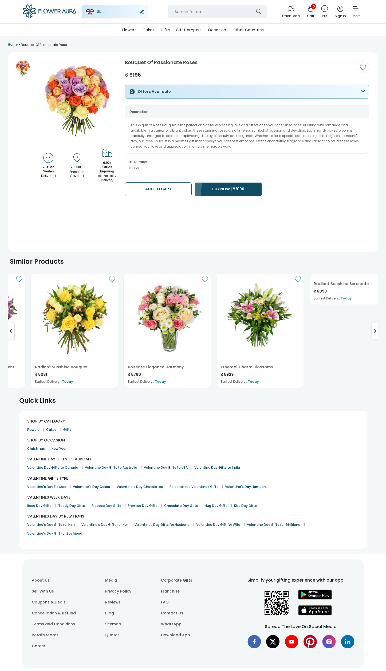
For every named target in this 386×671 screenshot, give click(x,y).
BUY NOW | (228, 189)
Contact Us (172, 613)
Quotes (112, 635)
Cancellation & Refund (54, 613)
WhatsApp (171, 624)
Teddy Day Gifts (71, 505)
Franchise (170, 591)
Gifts (165, 30)
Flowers (129, 30)
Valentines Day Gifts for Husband (162, 524)
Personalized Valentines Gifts (194, 486)
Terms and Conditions (53, 624)
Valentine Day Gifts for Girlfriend (273, 524)
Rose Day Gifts (39, 505)
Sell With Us (43, 591)
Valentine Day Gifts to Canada (52, 467)
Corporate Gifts (176, 580)
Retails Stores (45, 635)
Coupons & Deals (49, 602)
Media (111, 580)
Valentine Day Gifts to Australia (111, 467)
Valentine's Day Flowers (46, 486)
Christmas (36, 448)
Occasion (217, 30)
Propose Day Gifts (106, 505)
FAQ (165, 602)
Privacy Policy (118, 591)
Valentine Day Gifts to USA (166, 467)
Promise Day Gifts (142, 505)
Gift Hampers (189, 30)
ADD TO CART (158, 189)
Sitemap (113, 624)
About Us (41, 580)
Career (38, 646)
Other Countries (248, 30)
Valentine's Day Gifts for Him (51, 524)
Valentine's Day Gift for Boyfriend (54, 533)
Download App (175, 635)
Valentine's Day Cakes (91, 486)
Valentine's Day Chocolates (140, 486)
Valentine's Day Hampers (246, 486)
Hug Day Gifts (216, 505)
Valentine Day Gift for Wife (218, 524)
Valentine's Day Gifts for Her (104, 524)
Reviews (113, 602)
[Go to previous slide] (11, 331)
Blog (109, 613)
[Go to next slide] (375, 331)
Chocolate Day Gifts (181, 505)
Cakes (148, 30)
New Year (59, 448)
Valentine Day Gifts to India (217, 467)
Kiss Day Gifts (245, 505)
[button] (23, 68)
